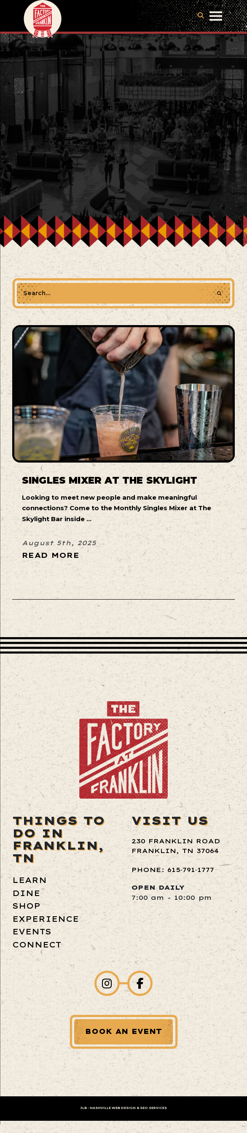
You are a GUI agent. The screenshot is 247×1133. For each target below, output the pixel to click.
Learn (29, 880)
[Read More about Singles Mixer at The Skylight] (59, 554)
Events (31, 932)
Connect (36, 945)
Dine (26, 893)
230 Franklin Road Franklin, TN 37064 (176, 846)
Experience (45, 919)
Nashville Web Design (113, 1108)
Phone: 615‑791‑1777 (173, 870)
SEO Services (153, 1108)
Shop (26, 906)
